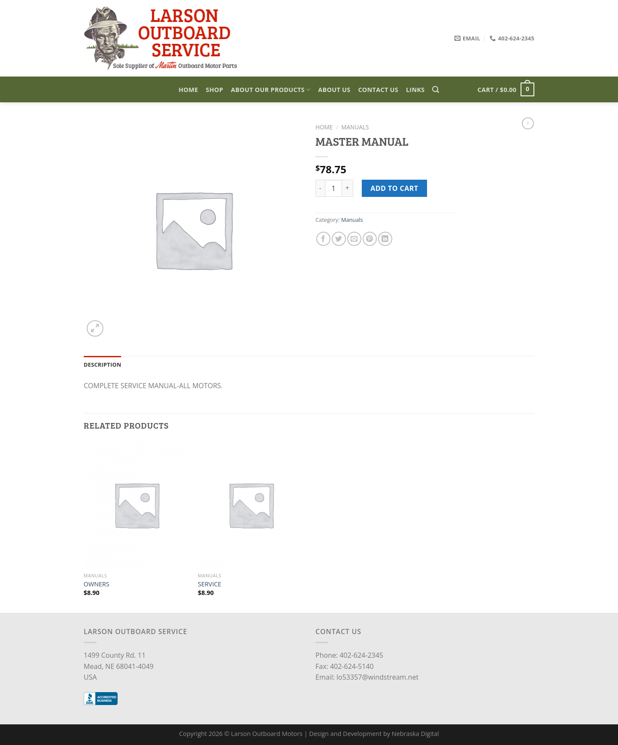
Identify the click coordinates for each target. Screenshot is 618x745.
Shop (215, 90)
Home (188, 90)
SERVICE (209, 584)
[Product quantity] (333, 188)
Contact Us (378, 90)
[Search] (435, 89)
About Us (334, 90)
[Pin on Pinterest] (370, 239)
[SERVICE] (251, 504)
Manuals (355, 127)
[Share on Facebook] (323, 239)
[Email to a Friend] (354, 239)
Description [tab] (102, 364)
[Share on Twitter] (339, 239)
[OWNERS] (137, 504)
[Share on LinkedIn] (385, 239)
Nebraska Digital (415, 734)
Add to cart (394, 188)
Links (415, 90)
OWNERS (96, 584)
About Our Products (270, 90)
